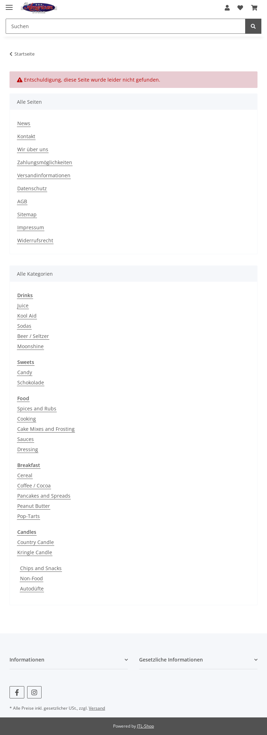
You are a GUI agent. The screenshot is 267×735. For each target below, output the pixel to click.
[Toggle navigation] (9, 4)
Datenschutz (32, 188)
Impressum (30, 227)
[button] (227, 8)
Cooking (26, 418)
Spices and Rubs (36, 408)
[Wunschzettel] (240, 8)
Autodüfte (32, 588)
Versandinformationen (43, 175)
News (23, 123)
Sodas (24, 325)
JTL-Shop (145, 726)
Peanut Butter (33, 506)
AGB (22, 201)
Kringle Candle (34, 552)
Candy (24, 372)
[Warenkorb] (254, 8)
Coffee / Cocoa (34, 485)
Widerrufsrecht (35, 240)
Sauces (25, 439)
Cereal (24, 475)
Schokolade (30, 382)
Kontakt (26, 136)
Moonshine (30, 346)
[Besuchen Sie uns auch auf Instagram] (34, 692)
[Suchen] (126, 26)
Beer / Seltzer (33, 336)
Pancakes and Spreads (43, 495)
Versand (97, 708)
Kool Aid (27, 315)
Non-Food (31, 578)
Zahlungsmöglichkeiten (44, 162)
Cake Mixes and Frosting (46, 429)
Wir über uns (32, 149)
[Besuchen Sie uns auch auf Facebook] (17, 692)
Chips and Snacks (41, 568)
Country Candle (35, 542)
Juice (23, 305)
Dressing (27, 449)
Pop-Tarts (28, 516)
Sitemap (27, 214)
